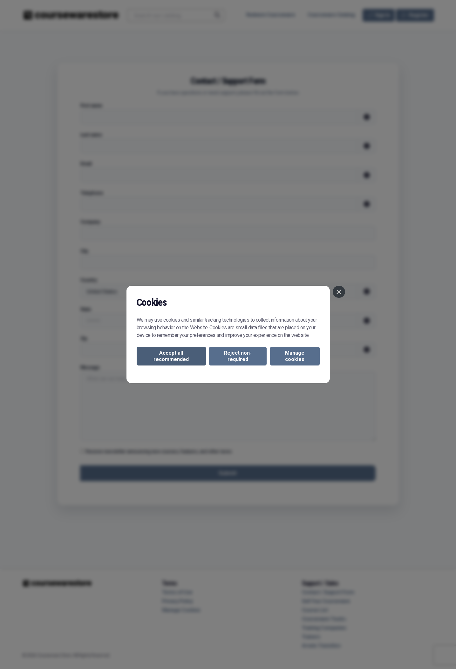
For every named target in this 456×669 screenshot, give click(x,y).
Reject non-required (238, 356)
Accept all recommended (171, 356)
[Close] (339, 292)
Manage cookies (294, 356)
